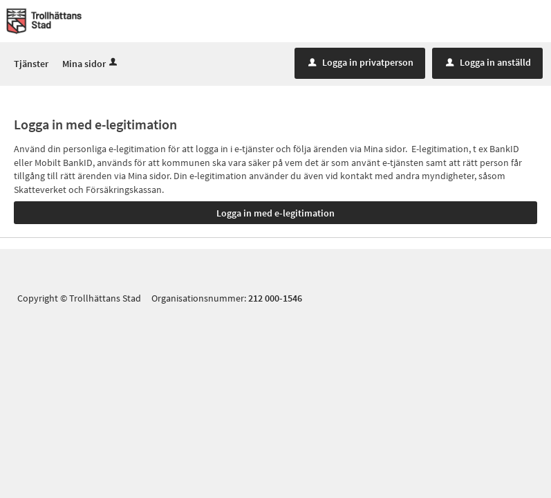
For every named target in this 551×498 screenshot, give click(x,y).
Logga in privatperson (360, 63)
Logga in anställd (488, 63)
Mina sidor (91, 64)
